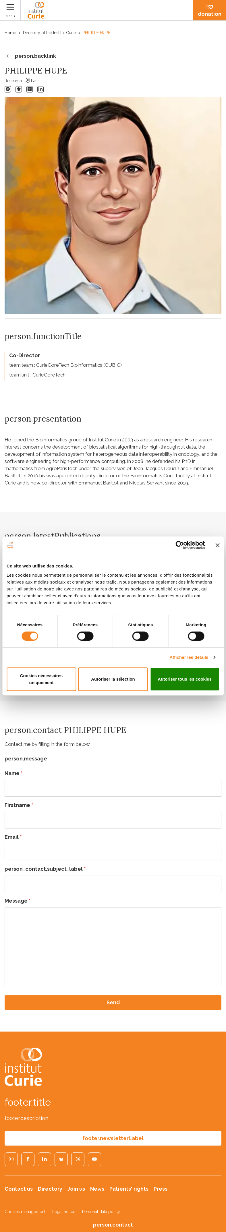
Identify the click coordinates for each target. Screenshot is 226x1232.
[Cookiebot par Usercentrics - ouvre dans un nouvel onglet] (179, 545)
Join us (76, 1189)
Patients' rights (128, 1189)
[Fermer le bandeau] (217, 545)
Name (14, 773)
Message (18, 901)
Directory (50, 1189)
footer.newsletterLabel (113, 1138)
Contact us (19, 1189)
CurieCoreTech (48, 375)
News (97, 1189)
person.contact (113, 1225)
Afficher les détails (188, 657)
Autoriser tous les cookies (185, 679)
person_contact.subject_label (45, 869)
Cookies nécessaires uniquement (41, 679)
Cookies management (25, 1211)
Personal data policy (101, 1211)
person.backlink (30, 56)
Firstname (19, 805)
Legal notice (63, 1211)
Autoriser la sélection (113, 679)
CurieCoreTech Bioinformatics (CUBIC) (79, 365)
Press (160, 1189)
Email (13, 837)
